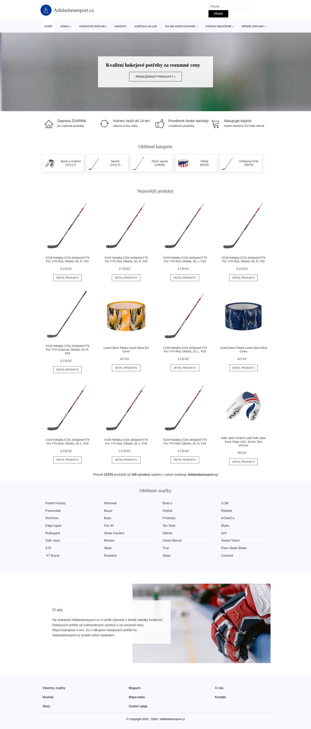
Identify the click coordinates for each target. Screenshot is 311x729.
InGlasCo (229, 518)
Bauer (109, 510)
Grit (225, 533)
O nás (219, 688)
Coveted (228, 555)
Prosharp (169, 518)
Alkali (108, 548)
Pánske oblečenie (218, 26)
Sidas (167, 555)
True (166, 548)
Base (108, 518)
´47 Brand (52, 555)
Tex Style (169, 525)
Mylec (227, 525)
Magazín (135, 688)
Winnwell (111, 503)
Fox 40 (109, 525)
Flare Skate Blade (235, 548)
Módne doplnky (253, 26)
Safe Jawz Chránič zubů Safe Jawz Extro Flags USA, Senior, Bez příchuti (243, 441)
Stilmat (168, 533)
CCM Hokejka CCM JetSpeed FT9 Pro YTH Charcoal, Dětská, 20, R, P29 (67, 349)
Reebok (228, 510)
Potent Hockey (55, 503)
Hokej (64, 26)
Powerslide (53, 510)
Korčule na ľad (146, 26)
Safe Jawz (52, 540)
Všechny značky (53, 688)
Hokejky (120, 26)
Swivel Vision (232, 540)
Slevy (46, 706)
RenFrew (51, 518)
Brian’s (168, 503)
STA (48, 548)
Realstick (111, 555)
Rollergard (52, 533)
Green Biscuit (172, 540)
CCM (226, 503)
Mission (110, 540)
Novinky (48, 697)
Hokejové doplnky (93, 26)
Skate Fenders (115, 533)
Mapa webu (137, 697)
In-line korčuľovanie (180, 26)
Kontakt (220, 697)
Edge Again (53, 525)
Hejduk (168, 510)
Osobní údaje (138, 706)
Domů (48, 26)
